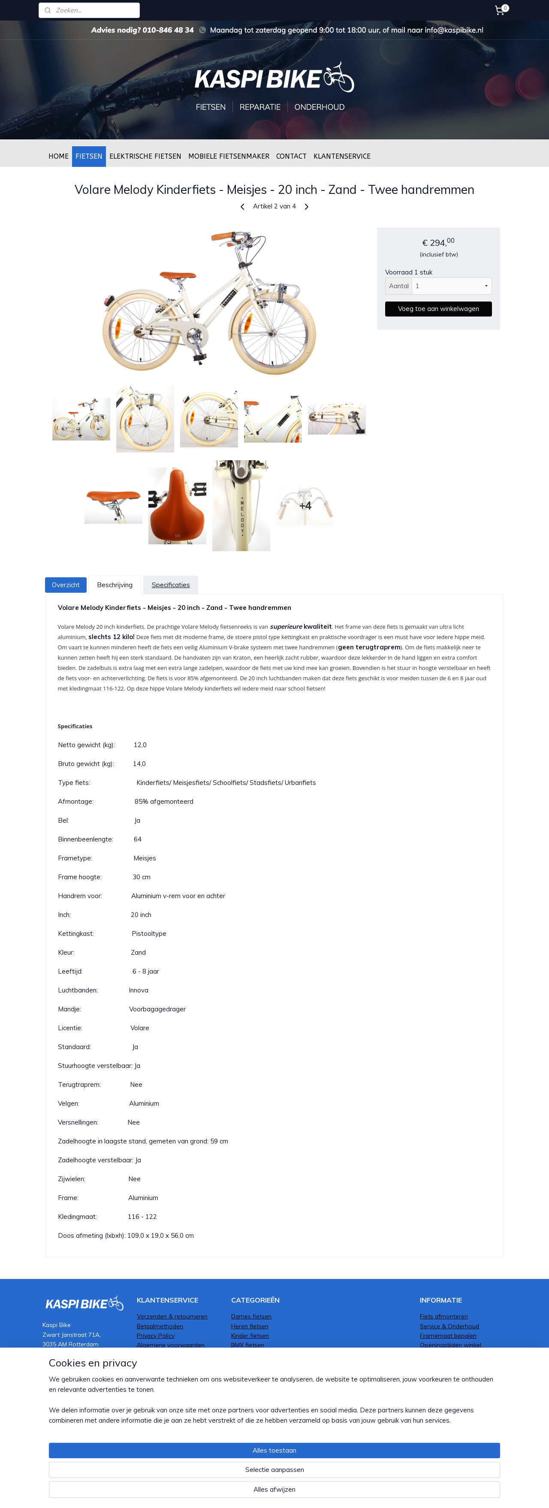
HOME (58, 156)
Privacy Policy (156, 1335)
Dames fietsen (251, 1316)
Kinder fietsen (250, 1335)
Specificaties (170, 585)
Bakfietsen (245, 1383)
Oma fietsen (248, 1364)
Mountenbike (249, 1374)
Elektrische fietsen (256, 1392)
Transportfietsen (254, 1354)
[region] (218, 1472)
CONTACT (291, 156)
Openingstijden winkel (450, 1344)
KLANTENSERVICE (342, 156)
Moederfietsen (251, 1402)
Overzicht (66, 585)
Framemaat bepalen (448, 1335)
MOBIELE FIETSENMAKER (228, 156)
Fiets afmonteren (444, 1316)
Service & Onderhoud (449, 1326)
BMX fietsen (247, 1344)
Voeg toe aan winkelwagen (438, 309)
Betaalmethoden (160, 1326)
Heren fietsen (249, 1326)
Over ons (432, 1354)
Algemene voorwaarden (171, 1344)
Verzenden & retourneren (172, 1316)
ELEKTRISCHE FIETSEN (145, 156)
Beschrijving (115, 585)
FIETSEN (89, 156)
